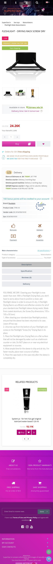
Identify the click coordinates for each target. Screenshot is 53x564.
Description (26, 264)
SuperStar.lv (6, 22)
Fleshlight (11, 203)
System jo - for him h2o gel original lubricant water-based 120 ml (26, 420)
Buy (21, 432)
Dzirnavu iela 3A (34, 107)
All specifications (44, 250)
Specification (26, 271)
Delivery (26, 284)
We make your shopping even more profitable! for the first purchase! (27, 157)
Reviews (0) (26, 277)
